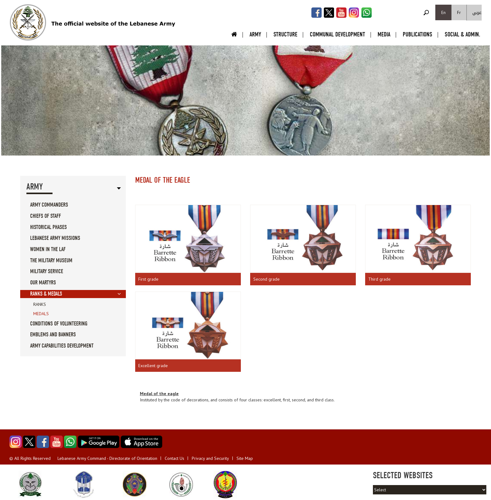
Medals (41, 313)
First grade (148, 279)
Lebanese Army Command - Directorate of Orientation (107, 458)
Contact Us (174, 458)
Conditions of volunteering (58, 323)
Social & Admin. (462, 34)
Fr (459, 12)
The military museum (51, 260)
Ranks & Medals (46, 294)
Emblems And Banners (53, 334)
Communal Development (337, 34)
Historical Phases (48, 227)
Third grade (379, 279)
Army (255, 34)
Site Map (244, 458)
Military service (46, 271)
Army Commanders (49, 205)
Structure (285, 34)
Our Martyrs (43, 282)
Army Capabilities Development (62, 346)
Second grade (266, 279)
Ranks (39, 304)
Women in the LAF (48, 249)
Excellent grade (153, 365)
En (443, 12)
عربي (477, 12)
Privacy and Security (210, 458)
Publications (417, 34)
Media (384, 34)
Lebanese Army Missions (55, 238)
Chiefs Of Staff (45, 216)
